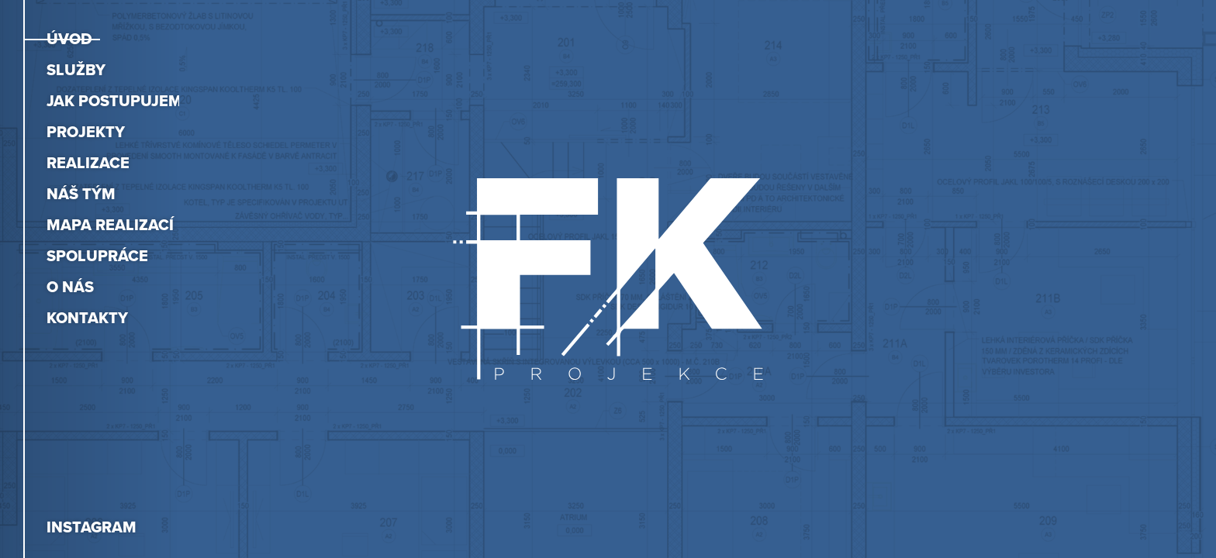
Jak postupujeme (119, 100)
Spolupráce (97, 255)
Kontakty (87, 317)
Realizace (88, 162)
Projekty (86, 131)
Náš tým (81, 193)
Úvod (69, 38)
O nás (70, 286)
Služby (76, 69)
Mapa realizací (110, 224)
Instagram (91, 527)
